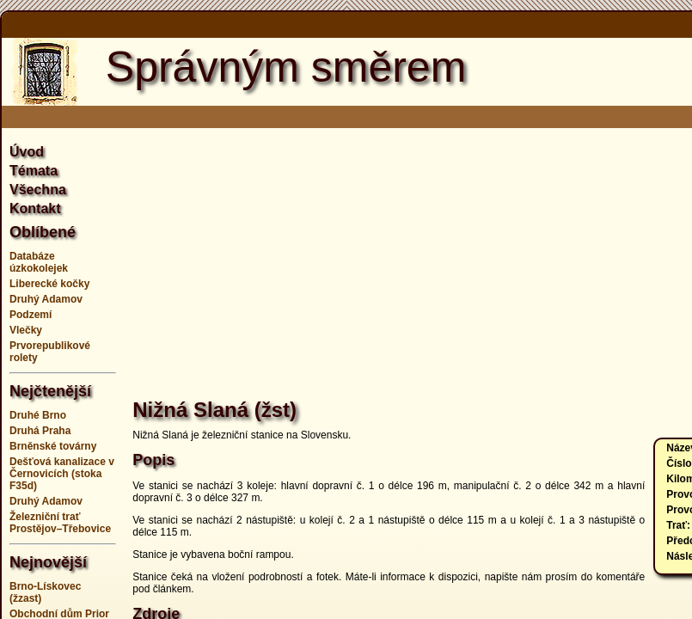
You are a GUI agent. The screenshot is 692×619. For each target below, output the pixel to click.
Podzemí (30, 315)
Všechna (37, 189)
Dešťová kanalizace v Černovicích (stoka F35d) (61, 474)
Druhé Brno (37, 415)
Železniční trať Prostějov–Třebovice (60, 523)
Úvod (26, 151)
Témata (33, 170)
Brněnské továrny (52, 446)
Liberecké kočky (49, 284)
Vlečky (25, 330)
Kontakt (35, 208)
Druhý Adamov (46, 299)
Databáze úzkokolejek (38, 262)
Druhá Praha (39, 431)
